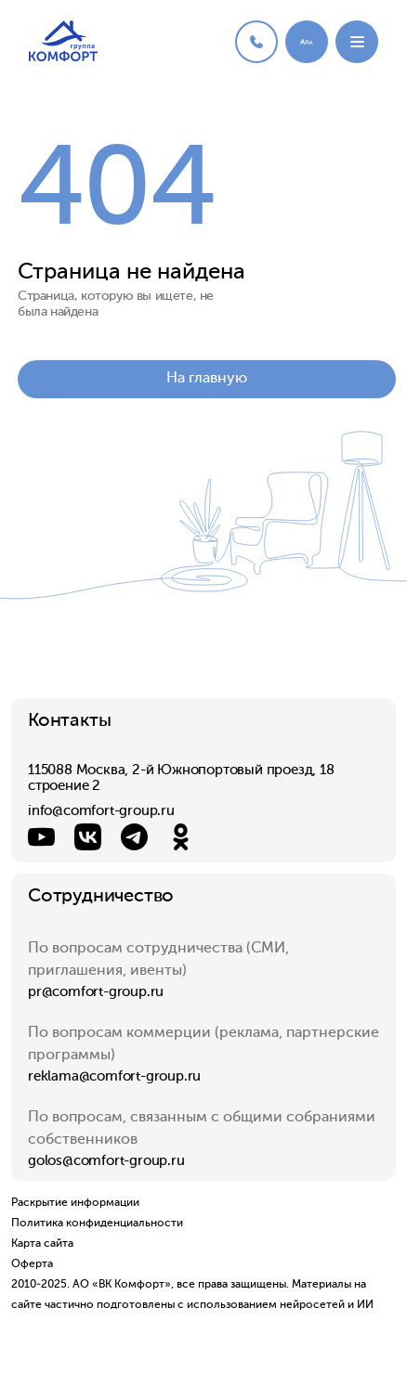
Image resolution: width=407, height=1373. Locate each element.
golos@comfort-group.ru (106, 1161)
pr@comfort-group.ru (96, 992)
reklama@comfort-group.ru (114, 1076)
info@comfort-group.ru (101, 811)
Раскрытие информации (75, 1203)
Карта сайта (42, 1244)
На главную (206, 378)
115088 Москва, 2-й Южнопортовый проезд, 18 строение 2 (181, 778)
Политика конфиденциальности (97, 1223)
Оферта (32, 1264)
